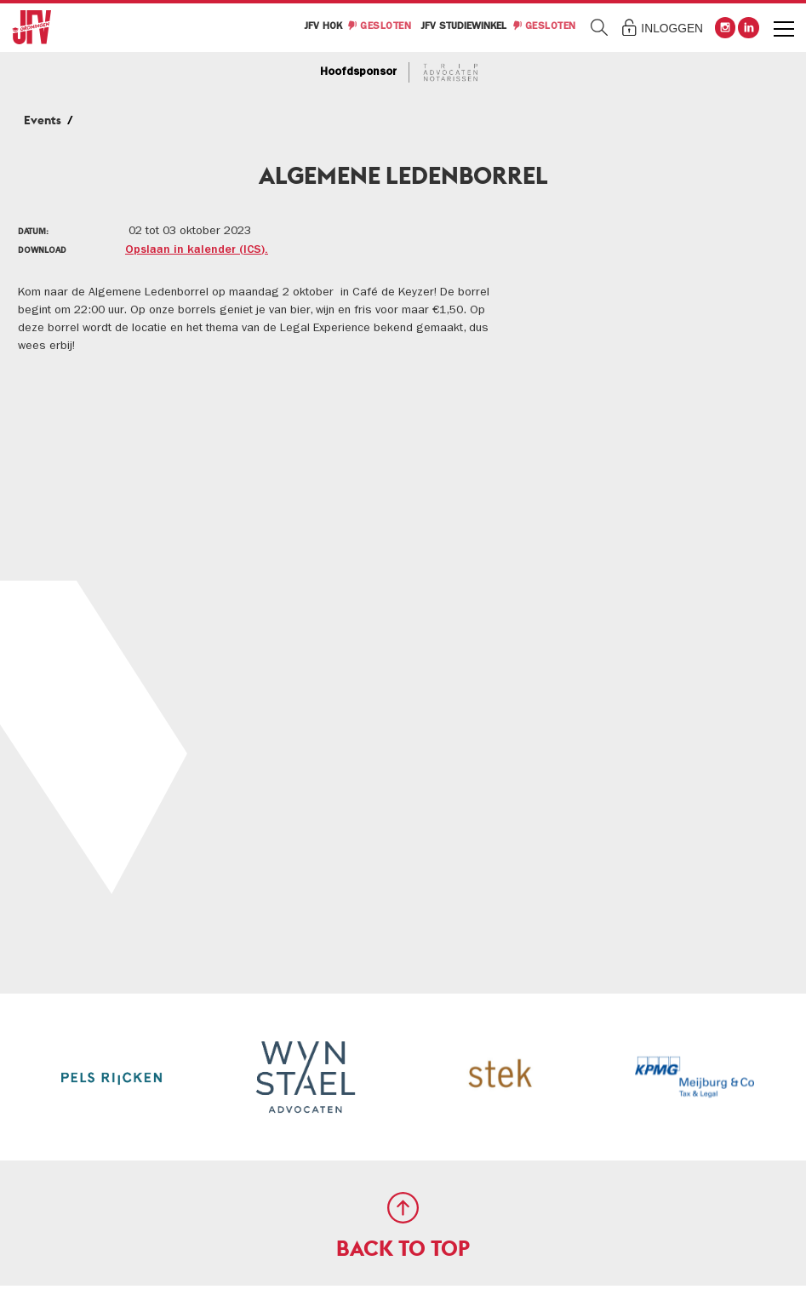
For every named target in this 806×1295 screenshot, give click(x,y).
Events (42, 120)
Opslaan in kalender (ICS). (196, 250)
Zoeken (599, 27)
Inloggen (672, 28)
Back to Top (403, 1248)
